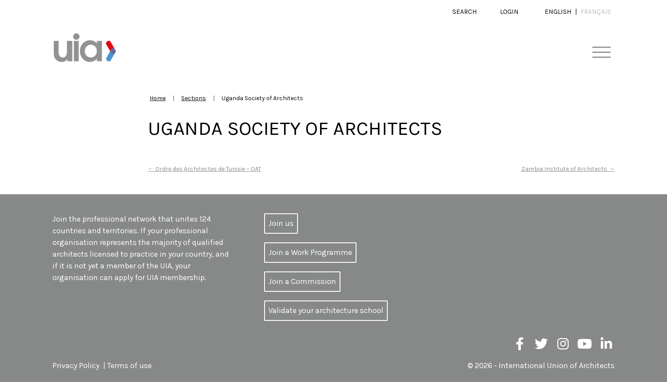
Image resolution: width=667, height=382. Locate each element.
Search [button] (464, 12)
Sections (193, 98)
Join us (281, 223)
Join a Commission (302, 281)
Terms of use (129, 365)
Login (509, 12)
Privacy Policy (75, 365)
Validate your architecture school (325, 310)
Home (158, 98)
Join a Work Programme (310, 252)
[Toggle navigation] (601, 52)
